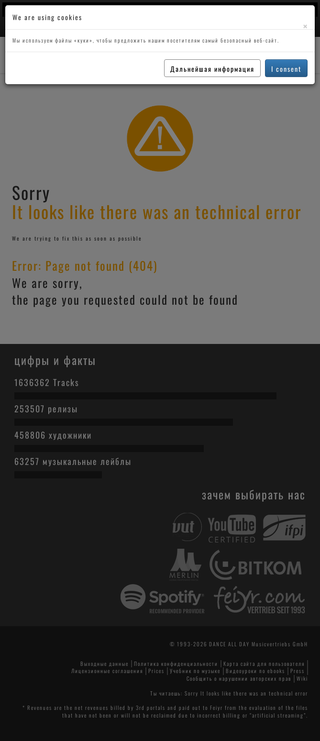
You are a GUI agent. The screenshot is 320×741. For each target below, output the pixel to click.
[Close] (305, 26)
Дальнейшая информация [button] (212, 69)
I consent (286, 69)
